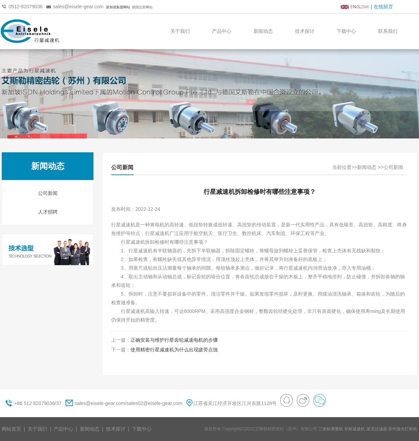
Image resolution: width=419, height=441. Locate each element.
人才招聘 (47, 212)
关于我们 (180, 31)
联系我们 (388, 31)
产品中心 (221, 31)
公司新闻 (47, 193)
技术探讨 (304, 31)
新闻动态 (263, 31)
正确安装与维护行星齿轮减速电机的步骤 (174, 340)
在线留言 (383, 6)
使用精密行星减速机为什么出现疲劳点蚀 (174, 349)
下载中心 (346, 31)
